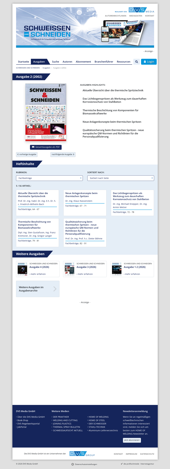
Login (149, 61)
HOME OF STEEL (97, 420)
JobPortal (21, 426)
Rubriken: (21, 172)
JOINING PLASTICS (62, 423)
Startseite (23, 61)
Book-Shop (22, 420)
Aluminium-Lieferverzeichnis (103, 430)
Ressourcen (123, 61)
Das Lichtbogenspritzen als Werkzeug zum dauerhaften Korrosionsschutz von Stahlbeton (114, 100)
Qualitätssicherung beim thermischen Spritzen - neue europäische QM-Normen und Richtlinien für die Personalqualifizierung (113, 133)
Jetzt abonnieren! (132, 440)
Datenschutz (147, 454)
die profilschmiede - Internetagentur (139, 464)
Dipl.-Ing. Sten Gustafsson (31, 232)
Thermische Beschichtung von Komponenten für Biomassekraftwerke (111, 112)
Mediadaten (135, 15)
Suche (55, 61)
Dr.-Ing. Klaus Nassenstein (78, 200)
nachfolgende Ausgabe (63, 154)
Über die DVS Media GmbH (31, 416)
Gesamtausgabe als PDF (45, 147)
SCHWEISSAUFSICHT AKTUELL (68, 430)
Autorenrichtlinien (115, 15)
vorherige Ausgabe (26, 154)
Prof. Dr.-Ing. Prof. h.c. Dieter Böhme (83, 238)
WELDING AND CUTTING (65, 420)
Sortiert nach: (95, 172)
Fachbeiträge (24, 209)
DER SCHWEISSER (97, 423)
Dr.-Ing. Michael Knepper (126, 203)
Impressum (131, 454)
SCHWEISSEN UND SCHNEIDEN (28, 68)
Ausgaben (39, 61)
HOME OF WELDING (99, 416)
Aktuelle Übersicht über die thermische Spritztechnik (113, 90)
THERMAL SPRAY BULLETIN (66, 426)
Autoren (67, 61)
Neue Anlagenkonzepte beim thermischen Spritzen (112, 121)
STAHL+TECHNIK (97, 426)
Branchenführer (104, 61)
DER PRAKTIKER (61, 416)
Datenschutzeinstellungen (86, 464)
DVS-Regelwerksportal (28, 423)
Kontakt (149, 15)
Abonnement (83, 61)
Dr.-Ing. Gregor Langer (40, 235)
